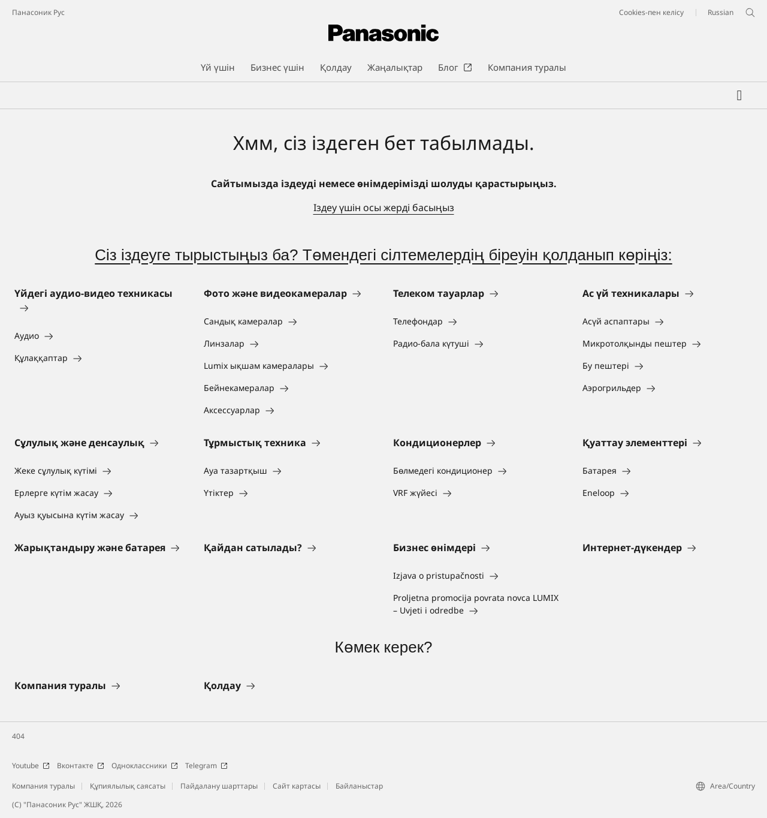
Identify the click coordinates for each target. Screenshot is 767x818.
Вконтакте (80, 765)
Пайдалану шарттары (219, 786)
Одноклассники (144, 765)
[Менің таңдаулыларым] (739, 95)
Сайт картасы (297, 786)
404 (18, 736)
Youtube (31, 765)
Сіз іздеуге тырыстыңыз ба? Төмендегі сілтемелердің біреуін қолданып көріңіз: (383, 255)
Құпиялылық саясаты (127, 786)
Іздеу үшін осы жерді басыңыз (383, 207)
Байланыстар (359, 786)
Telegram (206, 765)
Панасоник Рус (38, 12)
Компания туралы (43, 786)
